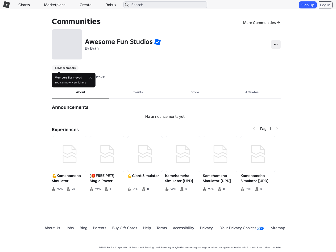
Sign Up (307, 5)
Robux (111, 4)
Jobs (70, 227)
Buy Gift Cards (124, 227)
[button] (157, 42)
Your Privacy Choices (242, 227)
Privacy (206, 227)
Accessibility (183, 227)
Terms (162, 227)
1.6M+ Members (65, 68)
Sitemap (278, 227)
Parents (99, 227)
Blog (83, 227)
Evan (94, 48)
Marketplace (55, 4)
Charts (24, 4)
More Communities (259, 22)
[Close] (90, 78)
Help (147, 227)
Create (85, 4)
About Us (52, 227)
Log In (325, 5)
